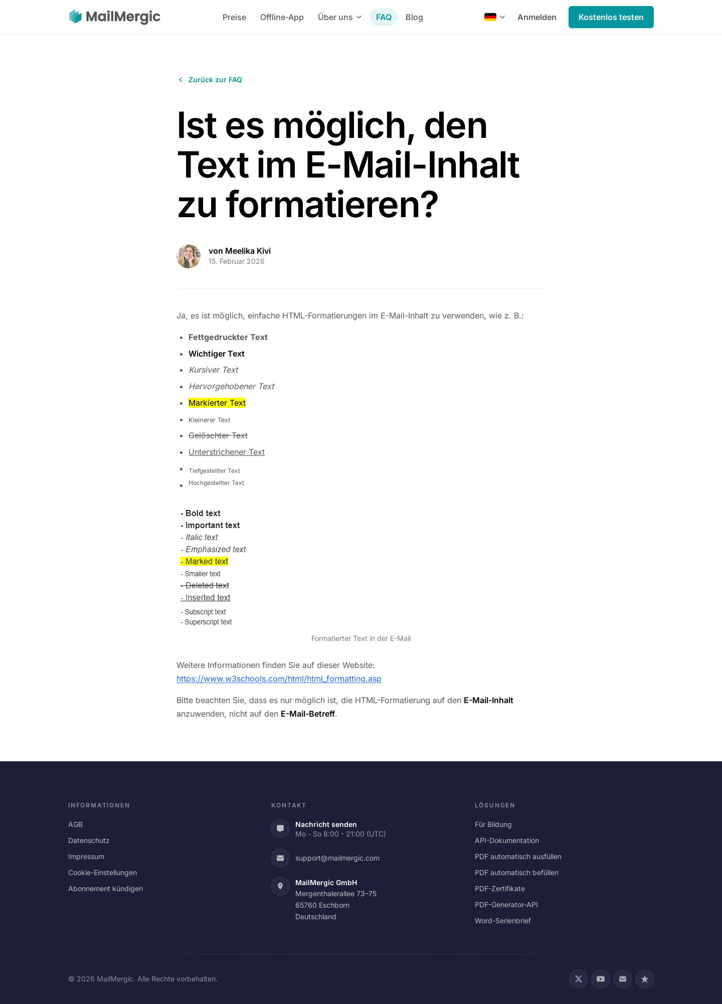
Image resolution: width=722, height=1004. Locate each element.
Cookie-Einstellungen (102, 872)
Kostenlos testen (611, 17)
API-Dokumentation (507, 840)
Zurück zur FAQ (209, 79)
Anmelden (537, 17)
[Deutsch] (494, 17)
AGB (75, 824)
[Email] (623, 979)
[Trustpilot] (645, 979)
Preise (234, 17)
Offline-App (282, 17)
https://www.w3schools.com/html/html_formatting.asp (279, 679)
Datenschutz (89, 840)
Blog (414, 17)
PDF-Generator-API (506, 904)
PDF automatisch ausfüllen (518, 856)
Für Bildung (493, 824)
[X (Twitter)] (579, 979)
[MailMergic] (114, 17)
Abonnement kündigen (105, 888)
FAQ (384, 17)
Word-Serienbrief (503, 920)
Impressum (86, 856)
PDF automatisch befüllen (517, 872)
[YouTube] (601, 979)
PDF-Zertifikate (500, 888)
